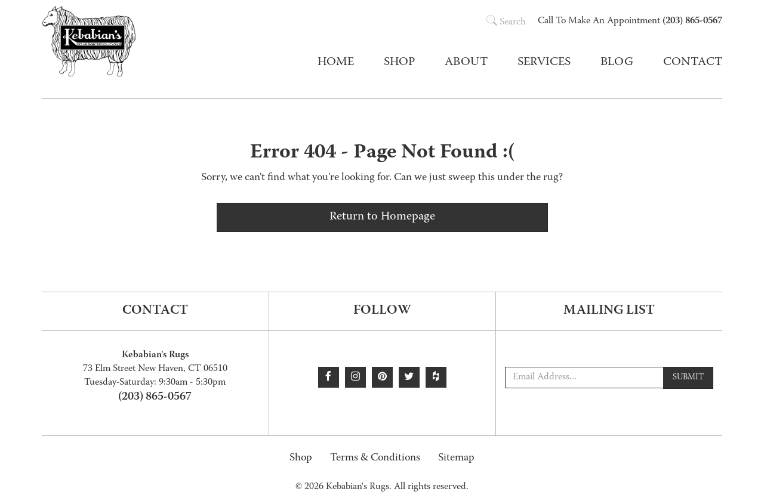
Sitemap (456, 458)
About (466, 63)
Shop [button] (399, 63)
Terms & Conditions (375, 458)
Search (506, 23)
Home (336, 63)
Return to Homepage (382, 217)
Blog (616, 63)
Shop (300, 458)
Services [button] (544, 63)
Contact (692, 63)
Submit (688, 378)
